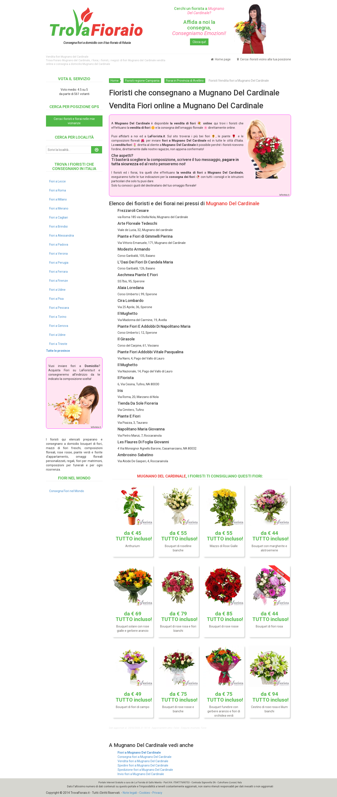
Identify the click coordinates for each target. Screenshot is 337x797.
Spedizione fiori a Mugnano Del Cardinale (145, 769)
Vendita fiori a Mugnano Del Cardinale (143, 761)
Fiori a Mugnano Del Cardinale (139, 752)
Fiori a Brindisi (58, 226)
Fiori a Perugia (58, 262)
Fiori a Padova (58, 244)
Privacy (157, 792)
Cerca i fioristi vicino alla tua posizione (264, 59)
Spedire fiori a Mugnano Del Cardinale (143, 765)
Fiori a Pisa (56, 298)
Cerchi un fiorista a (199, 10)
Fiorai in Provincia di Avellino (185, 80)
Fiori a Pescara (59, 307)
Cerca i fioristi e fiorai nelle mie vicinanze (74, 121)
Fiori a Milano (58, 199)
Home (114, 80)
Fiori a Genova (58, 325)
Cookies (144, 792)
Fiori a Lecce (57, 181)
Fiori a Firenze (58, 280)
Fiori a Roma (57, 190)
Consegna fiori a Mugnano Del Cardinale (145, 757)
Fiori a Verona (58, 253)
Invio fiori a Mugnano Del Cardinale (141, 774)
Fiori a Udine (57, 289)
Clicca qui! (199, 42)
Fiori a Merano (58, 208)
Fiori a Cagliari (58, 217)
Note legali (130, 792)
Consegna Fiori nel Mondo (66, 491)
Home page (221, 59)
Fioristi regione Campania (142, 80)
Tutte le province (58, 350)
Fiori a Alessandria (61, 235)
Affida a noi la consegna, (199, 28)
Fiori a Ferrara (58, 271)
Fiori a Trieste (58, 344)
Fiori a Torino (57, 316)
